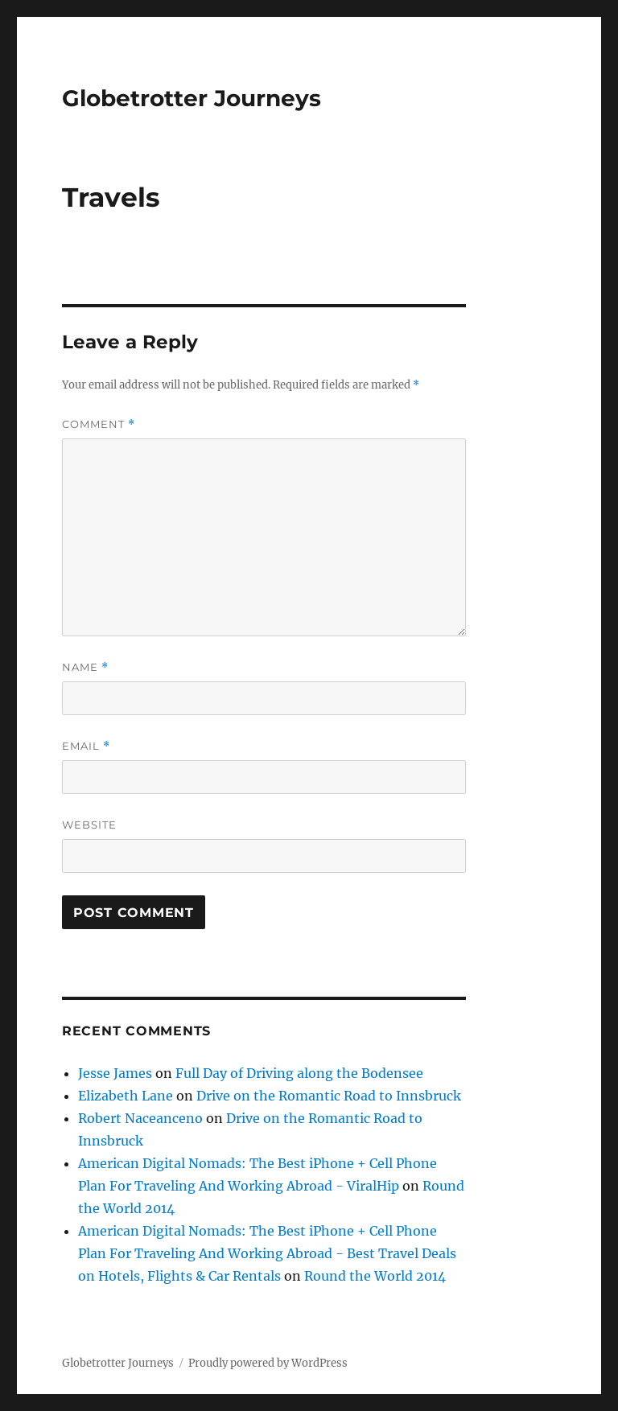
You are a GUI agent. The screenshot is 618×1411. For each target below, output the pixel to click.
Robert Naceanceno (140, 1118)
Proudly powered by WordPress (268, 1363)
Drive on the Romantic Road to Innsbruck (328, 1096)
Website (89, 824)
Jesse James (115, 1073)
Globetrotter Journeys (191, 98)
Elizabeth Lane (125, 1096)
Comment (98, 424)
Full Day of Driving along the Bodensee (299, 1073)
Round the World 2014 (375, 1276)
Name (85, 667)
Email (86, 746)
